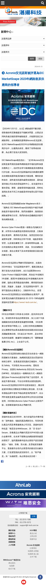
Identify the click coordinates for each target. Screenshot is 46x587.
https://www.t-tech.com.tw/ (25, 302)
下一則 (42, 466)
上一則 (28, 466)
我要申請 (33, 539)
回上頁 (35, 466)
